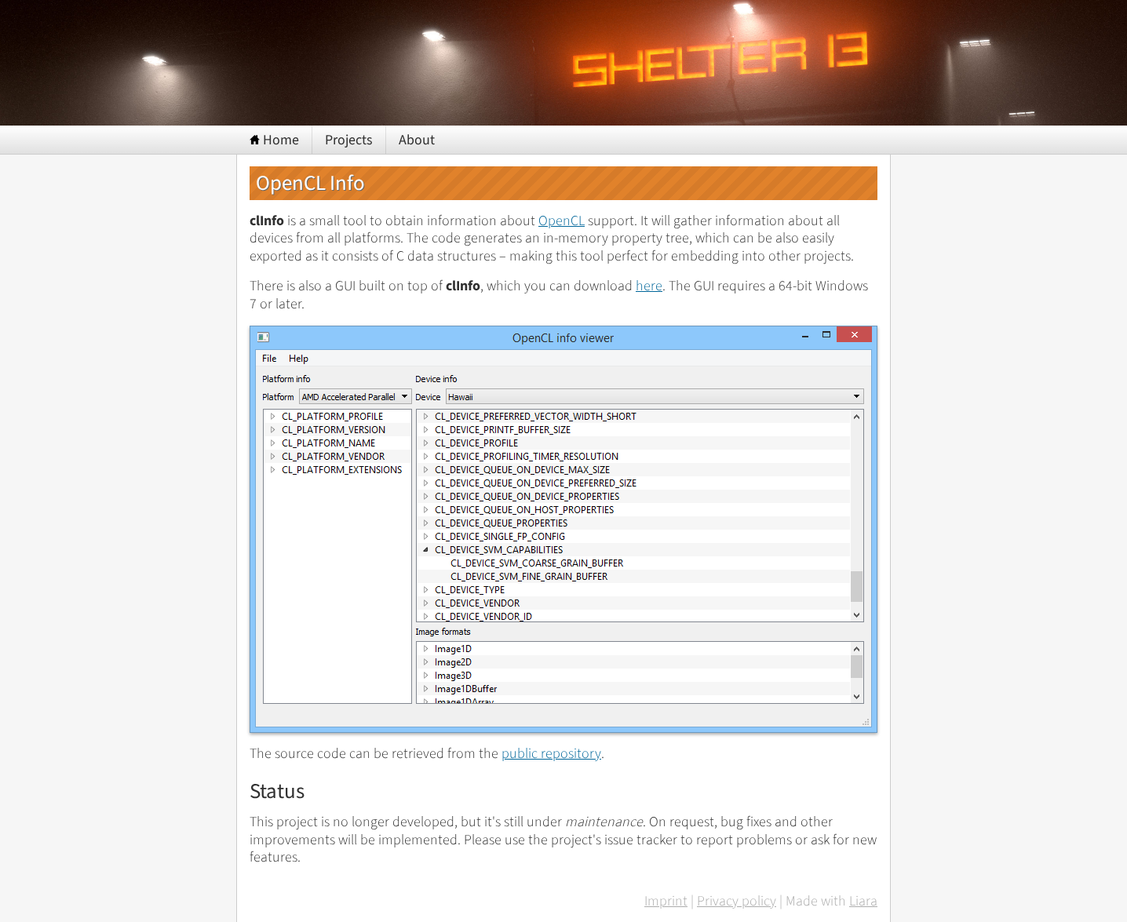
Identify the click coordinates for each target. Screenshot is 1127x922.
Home (274, 140)
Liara (863, 902)
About (417, 140)
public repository (551, 753)
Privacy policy (736, 902)
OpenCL (561, 221)
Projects (349, 140)
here (649, 286)
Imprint (666, 902)
